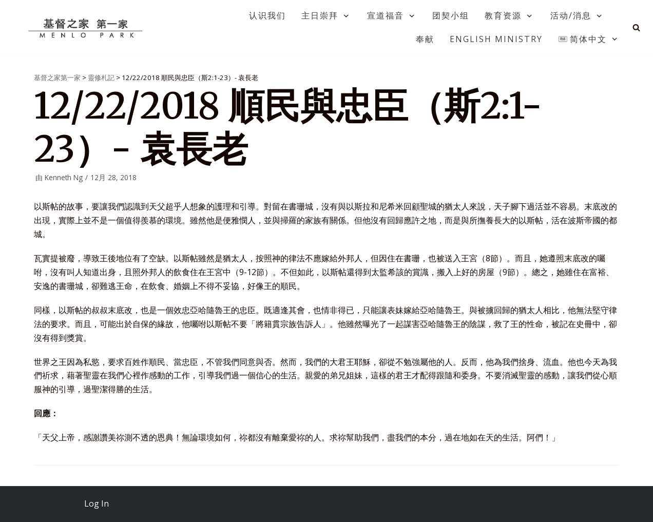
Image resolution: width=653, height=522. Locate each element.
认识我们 (267, 15)
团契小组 (450, 15)
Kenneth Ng (64, 177)
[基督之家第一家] (87, 27)
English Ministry (496, 39)
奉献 (425, 39)
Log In (96, 503)
